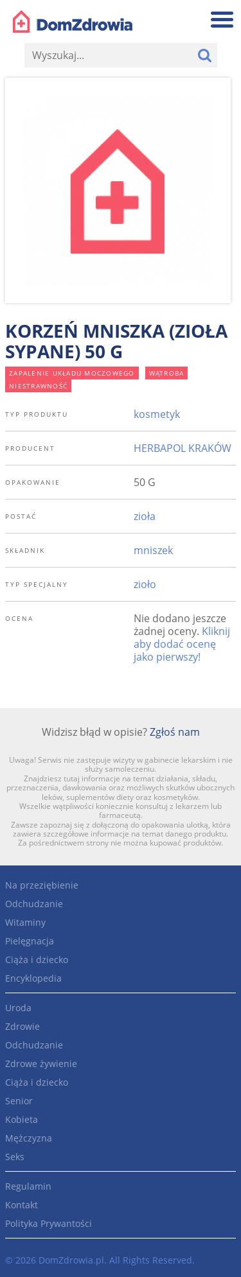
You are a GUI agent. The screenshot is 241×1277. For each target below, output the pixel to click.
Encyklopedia (33, 978)
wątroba (166, 373)
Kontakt (21, 1205)
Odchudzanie (34, 904)
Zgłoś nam (175, 732)
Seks (14, 1157)
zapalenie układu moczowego (72, 373)
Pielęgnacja (29, 941)
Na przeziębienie (41, 885)
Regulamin (28, 1186)
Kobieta (21, 1119)
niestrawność (38, 385)
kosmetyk (157, 414)
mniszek (153, 550)
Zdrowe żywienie (41, 1063)
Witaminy (25, 922)
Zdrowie (22, 1026)
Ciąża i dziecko (36, 959)
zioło (145, 584)
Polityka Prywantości (48, 1223)
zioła (145, 516)
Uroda (18, 1008)
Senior (19, 1101)
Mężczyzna (28, 1138)
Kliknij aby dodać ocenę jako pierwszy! (182, 644)
